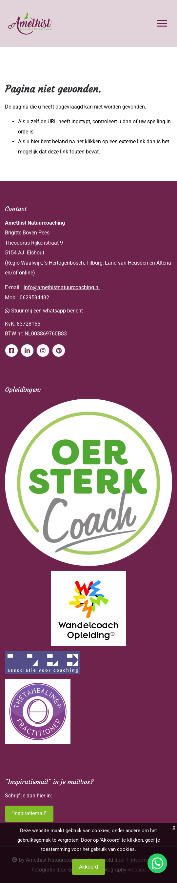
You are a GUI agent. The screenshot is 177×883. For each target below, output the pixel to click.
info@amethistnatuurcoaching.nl (62, 287)
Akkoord (88, 867)
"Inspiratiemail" (29, 813)
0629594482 (34, 297)
